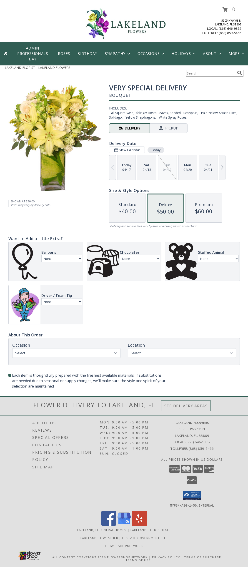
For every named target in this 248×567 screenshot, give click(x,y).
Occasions (151, 53)
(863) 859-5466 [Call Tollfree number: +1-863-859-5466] (201, 448)
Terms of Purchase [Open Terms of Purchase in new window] (202, 557)
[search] (239, 72)
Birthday (87, 53)
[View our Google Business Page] (124, 524)
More (237, 53)
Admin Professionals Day (32, 54)
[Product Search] (210, 73)
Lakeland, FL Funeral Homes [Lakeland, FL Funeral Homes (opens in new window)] (102, 530)
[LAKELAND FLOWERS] (125, 23)
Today (155, 150)
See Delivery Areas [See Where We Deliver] (186, 405)
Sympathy (118, 53)
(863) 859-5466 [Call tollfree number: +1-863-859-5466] (230, 33)
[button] (229, 9)
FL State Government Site (145, 538)
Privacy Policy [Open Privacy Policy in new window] (166, 557)
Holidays (184, 53)
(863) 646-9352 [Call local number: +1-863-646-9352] (230, 28)
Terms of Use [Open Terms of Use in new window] (138, 560)
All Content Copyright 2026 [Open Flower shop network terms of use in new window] (79, 557)
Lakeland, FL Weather (99, 538)
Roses (64, 53)
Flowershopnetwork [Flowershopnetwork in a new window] (124, 546)
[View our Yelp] (139, 524)
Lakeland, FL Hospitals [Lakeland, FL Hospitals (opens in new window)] (150, 530)
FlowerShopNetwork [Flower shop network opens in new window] (127, 557)
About (212, 53)
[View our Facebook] (108, 524)
